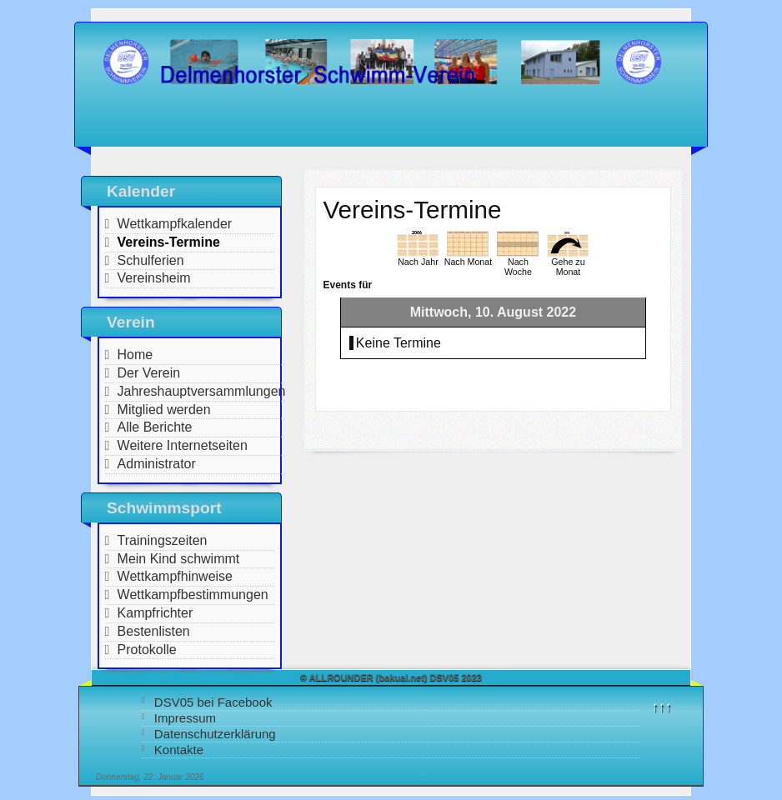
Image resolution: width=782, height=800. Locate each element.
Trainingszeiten (163, 540)
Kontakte (178, 749)
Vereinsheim (154, 278)
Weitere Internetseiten (183, 445)
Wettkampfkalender (175, 224)
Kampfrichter (155, 613)
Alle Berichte (155, 427)
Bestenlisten (154, 631)
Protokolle (147, 649)
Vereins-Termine (169, 242)
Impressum (185, 718)
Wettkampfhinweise (175, 576)
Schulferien (151, 260)
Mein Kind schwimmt (179, 559)
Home (135, 355)
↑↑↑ (662, 706)
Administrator (157, 464)
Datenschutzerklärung (215, 734)
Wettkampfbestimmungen (193, 595)
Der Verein (149, 373)
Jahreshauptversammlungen (202, 391)
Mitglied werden (164, 409)
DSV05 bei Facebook (213, 702)
